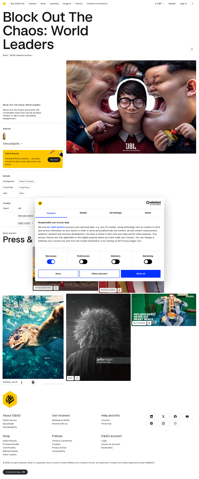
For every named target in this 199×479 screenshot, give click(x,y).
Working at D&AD (61, 420)
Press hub (106, 424)
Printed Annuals (11, 444)
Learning (54, 3)
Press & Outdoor (26, 181)
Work (43, 3)
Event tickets (10, 454)
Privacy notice (59, 448)
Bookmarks (107, 448)
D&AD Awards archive (21, 55)
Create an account (110, 444)
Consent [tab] (51, 213)
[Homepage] (4, 3)
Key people (8, 424)
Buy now (54, 160)
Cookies (56, 444)
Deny (58, 273)
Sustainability (10, 427)
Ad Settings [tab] (116, 212)
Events (78, 3)
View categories (13, 143)
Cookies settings (15, 472)
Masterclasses (10, 451)
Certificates (9, 448)
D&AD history (10, 420)
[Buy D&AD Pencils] (17, 3)
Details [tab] (83, 212)
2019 (21, 193)
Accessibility (58, 451)
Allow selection (99, 273)
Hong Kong (24, 187)
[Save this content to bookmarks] (192, 49)
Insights (67, 3)
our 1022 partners (56, 227)
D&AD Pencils (10, 441)
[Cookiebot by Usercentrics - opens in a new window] (148, 203)
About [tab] (148, 212)
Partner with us (60, 424)
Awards (32, 3)
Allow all (140, 273)
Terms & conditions (62, 441)
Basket (172, 3)
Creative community (97, 3)
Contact (105, 420)
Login (104, 441)
